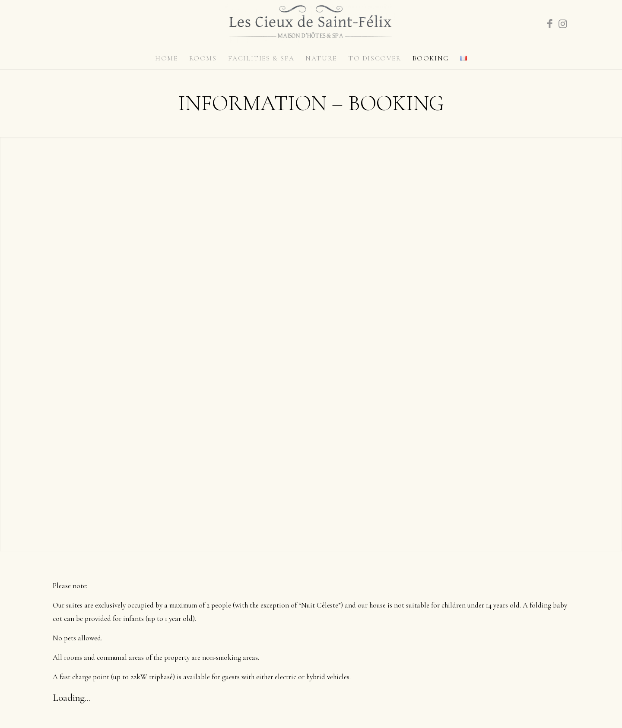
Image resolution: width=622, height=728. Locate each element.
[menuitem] (166, 58)
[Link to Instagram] (562, 23)
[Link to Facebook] (549, 23)
